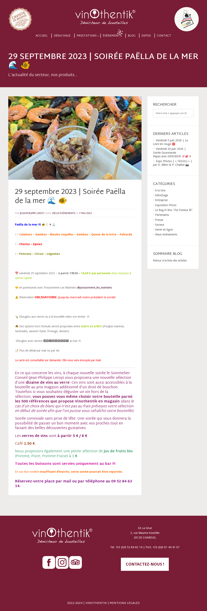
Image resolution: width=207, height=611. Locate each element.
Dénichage (62, 35)
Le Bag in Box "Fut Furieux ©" (174, 210)
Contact (164, 35)
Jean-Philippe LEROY (32, 213)
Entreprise (161, 200)
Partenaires (162, 214)
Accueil (42, 35)
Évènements (112, 35)
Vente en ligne (164, 229)
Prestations (87, 35)
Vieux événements (63, 213)
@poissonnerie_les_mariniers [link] (94, 287)
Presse (159, 220)
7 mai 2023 (85, 213)
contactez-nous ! (145, 564)
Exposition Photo (165, 205)
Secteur (159, 224)
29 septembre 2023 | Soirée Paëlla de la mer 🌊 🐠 (70, 197)
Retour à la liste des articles (170, 260)
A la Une (160, 190)
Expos (146, 35)
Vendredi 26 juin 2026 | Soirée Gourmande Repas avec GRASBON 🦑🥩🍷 (172, 152)
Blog (131, 35)
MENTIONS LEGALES (125, 603)
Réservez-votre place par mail (43, 481)
